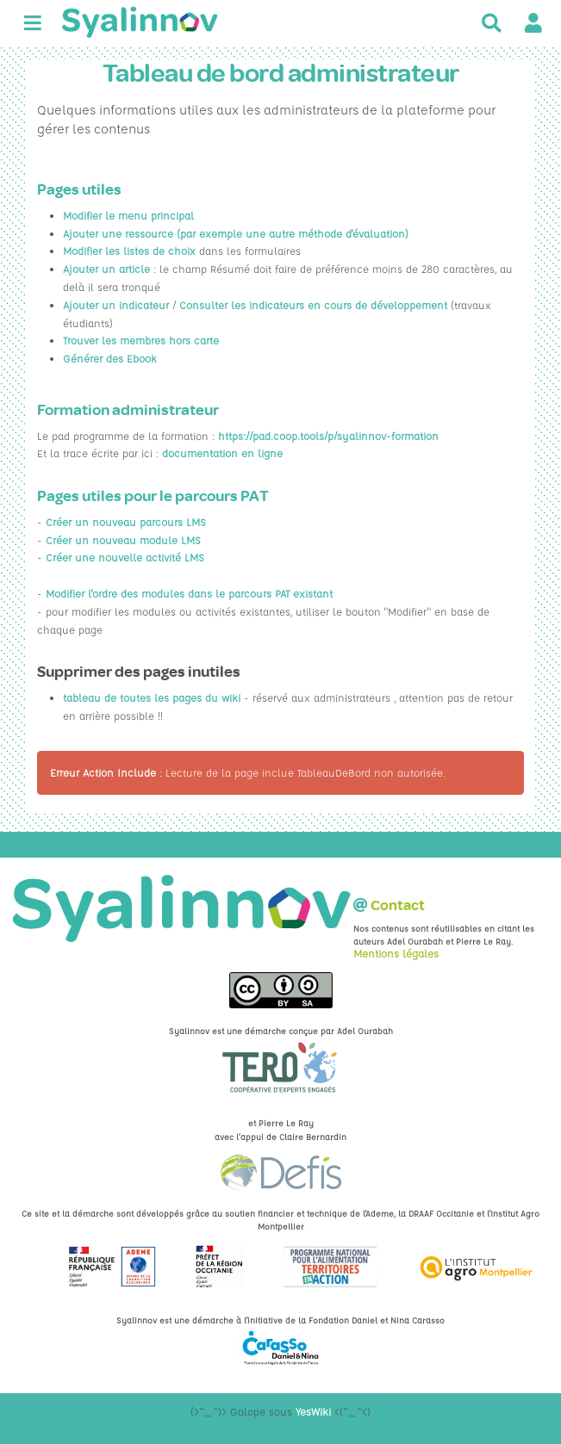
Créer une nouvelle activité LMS (125, 557)
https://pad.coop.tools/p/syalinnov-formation (328, 436)
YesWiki (313, 1411)
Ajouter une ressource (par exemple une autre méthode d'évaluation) (235, 233)
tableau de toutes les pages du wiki (151, 697)
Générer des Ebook (110, 358)
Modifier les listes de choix (131, 250)
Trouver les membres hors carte (141, 340)
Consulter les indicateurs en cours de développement (313, 305)
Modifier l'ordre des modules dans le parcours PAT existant (189, 593)
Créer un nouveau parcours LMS (126, 522)
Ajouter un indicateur (116, 305)
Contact (398, 905)
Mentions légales (396, 953)
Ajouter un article (106, 269)
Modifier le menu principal (128, 215)
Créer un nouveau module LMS (123, 540)
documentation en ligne (222, 453)
